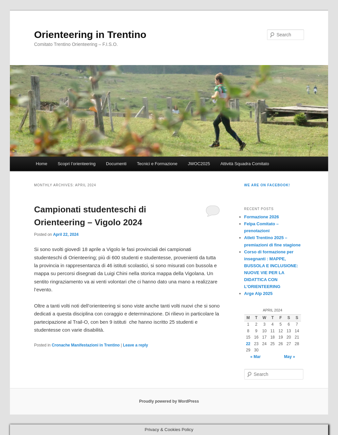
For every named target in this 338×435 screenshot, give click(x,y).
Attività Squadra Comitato (244, 163)
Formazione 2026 (261, 216)
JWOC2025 (199, 163)
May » (289, 356)
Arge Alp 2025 (258, 293)
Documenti (116, 163)
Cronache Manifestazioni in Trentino (86, 345)
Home (41, 163)
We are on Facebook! (267, 185)
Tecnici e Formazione (157, 163)
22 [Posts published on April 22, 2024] (248, 344)
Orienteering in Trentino (90, 34)
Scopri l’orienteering (77, 163)
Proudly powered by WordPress (169, 401)
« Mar (255, 356)
